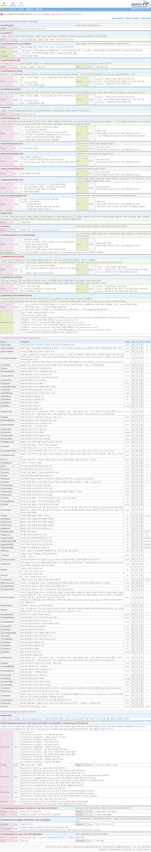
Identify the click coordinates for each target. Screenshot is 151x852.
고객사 (21, 9)
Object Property (132, 18)
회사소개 (12, 9)
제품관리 (38, 9)
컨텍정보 (13, 4)
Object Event (146, 18)
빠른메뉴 (3, 4)
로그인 (21, 4)
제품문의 (29, 9)
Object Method (118, 18)
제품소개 (3, 9)
